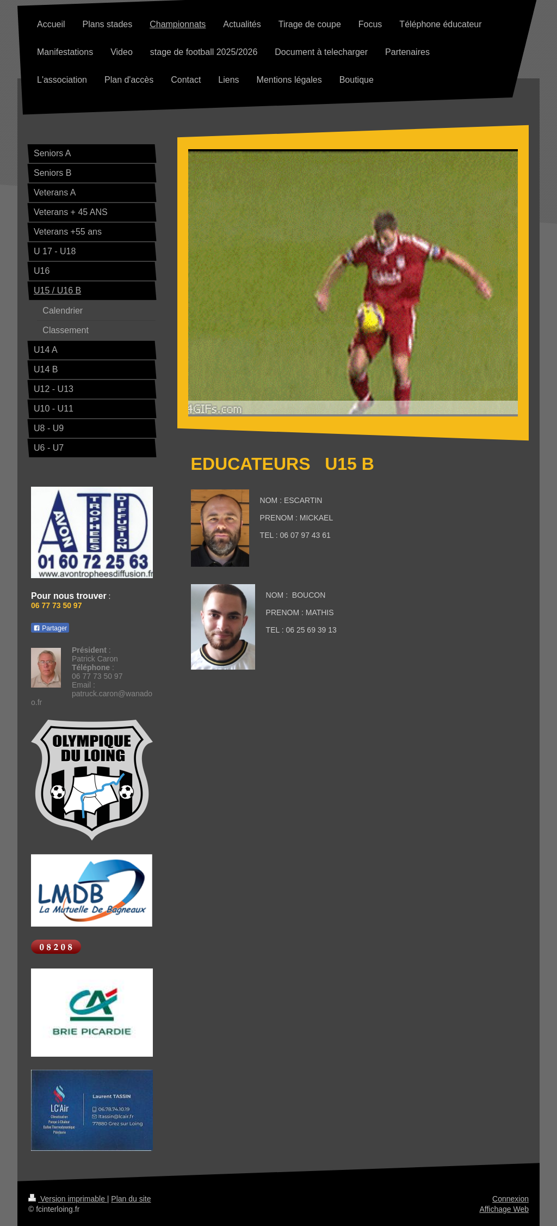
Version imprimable (67, 1198)
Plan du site (131, 1198)
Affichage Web (504, 1209)
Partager (50, 628)
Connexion (510, 1198)
